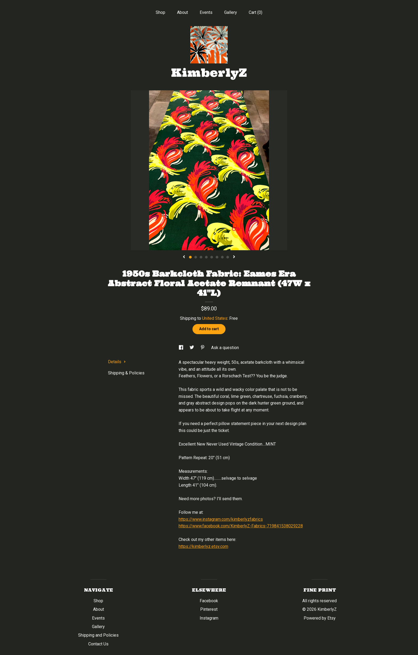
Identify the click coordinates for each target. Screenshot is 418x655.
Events (206, 12)
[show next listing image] (234, 257)
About (182, 12)
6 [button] (217, 257)
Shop (160, 12)
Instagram (209, 618)
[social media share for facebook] (181, 347)
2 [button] (195, 257)
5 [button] (211, 257)
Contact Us (98, 643)
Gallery (230, 12)
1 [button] (190, 257)
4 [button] (206, 257)
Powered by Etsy (320, 618)
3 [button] (201, 257)
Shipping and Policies (98, 635)
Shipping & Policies (126, 372)
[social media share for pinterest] (203, 347)
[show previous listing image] (184, 257)
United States (214, 318)
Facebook (209, 600)
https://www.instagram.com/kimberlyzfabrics (221, 519)
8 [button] (227, 257)
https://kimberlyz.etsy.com (203, 546)
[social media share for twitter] (192, 347)
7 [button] (222, 257)
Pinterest (209, 609)
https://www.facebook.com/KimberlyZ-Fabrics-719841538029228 (241, 525)
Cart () (255, 12)
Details (117, 361)
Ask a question (225, 347)
